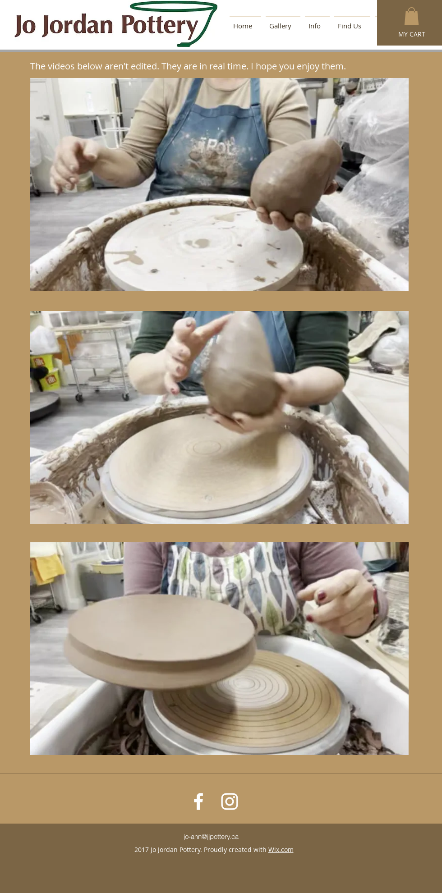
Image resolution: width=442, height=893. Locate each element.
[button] (411, 16)
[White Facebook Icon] (198, 801)
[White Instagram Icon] (229, 801)
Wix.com (281, 849)
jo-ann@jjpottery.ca (211, 836)
